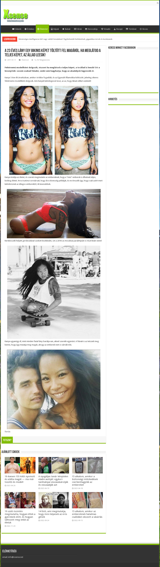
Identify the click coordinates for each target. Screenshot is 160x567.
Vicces (144, 29)
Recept (118, 29)
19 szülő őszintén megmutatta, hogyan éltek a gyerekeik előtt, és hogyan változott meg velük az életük (20, 517)
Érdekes (29, 29)
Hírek (78, 29)
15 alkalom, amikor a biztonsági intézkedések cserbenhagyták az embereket (85, 480)
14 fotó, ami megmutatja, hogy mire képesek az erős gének (52, 514)
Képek (55, 29)
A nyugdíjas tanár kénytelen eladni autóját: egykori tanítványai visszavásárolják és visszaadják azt (53, 480)
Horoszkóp (91, 29)
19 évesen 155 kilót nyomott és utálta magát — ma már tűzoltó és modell (20, 479)
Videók (16, 29)
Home (6, 28)
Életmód (42, 29)
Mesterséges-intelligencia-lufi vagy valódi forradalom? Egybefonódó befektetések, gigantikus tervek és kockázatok (65, 39)
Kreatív (105, 29)
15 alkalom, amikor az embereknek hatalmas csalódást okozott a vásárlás (87, 514)
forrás (7, 431)
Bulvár (66, 29)
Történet (131, 29)
